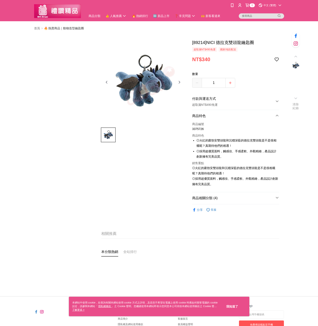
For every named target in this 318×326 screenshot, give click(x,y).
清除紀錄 (296, 106)
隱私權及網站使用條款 (130, 324)
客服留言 (183, 318)
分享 (197, 210)
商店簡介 (123, 318)
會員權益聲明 (185, 324)
